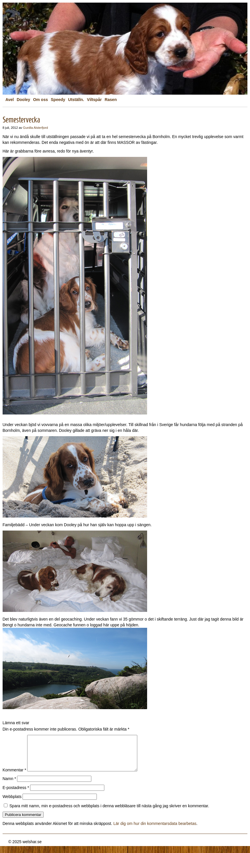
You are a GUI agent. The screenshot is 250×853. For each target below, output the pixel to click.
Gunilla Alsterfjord (35, 127)
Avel (9, 100)
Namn (9, 785)
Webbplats (12, 803)
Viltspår (94, 100)
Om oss (40, 100)
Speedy (58, 100)
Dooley (23, 100)
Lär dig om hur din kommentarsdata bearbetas (154, 830)
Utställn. (76, 100)
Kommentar (14, 777)
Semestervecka (21, 119)
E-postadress (16, 794)
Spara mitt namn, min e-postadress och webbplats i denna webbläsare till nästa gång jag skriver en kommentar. (109, 812)
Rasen (111, 100)
